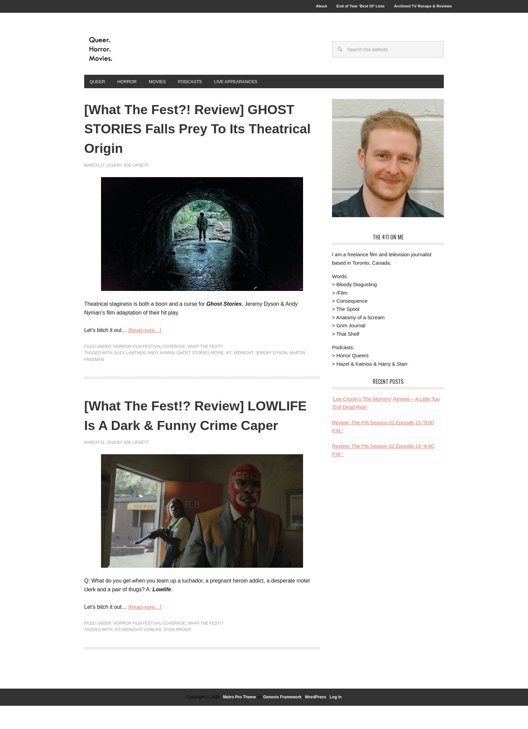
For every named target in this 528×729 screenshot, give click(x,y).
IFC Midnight (239, 356)
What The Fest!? (205, 349)
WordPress (315, 720)
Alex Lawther (129, 356)
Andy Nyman (160, 356)
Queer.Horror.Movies (129, 51)
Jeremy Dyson (271, 356)
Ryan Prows (177, 653)
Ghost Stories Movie (200, 356)
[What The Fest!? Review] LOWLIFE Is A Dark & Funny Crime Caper (191, 428)
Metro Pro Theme (239, 720)
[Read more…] (145, 333)
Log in (336, 720)
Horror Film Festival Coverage (149, 349)
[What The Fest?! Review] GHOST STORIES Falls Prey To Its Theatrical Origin (191, 131)
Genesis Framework (282, 720)
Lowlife (153, 653)
